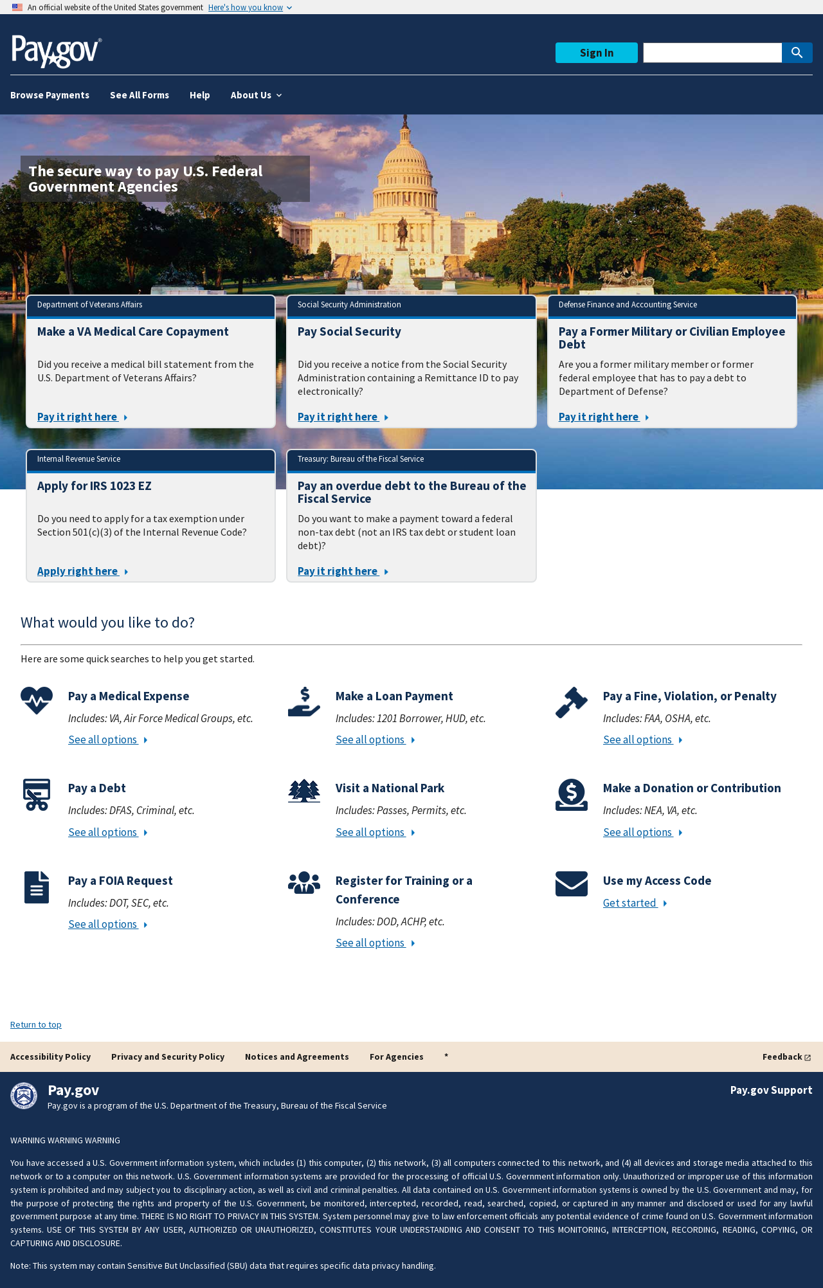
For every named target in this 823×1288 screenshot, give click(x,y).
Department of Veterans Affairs (89, 304)
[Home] (56, 46)
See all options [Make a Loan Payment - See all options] (375, 739)
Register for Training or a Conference (404, 890)
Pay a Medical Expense (129, 695)
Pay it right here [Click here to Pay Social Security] (343, 417)
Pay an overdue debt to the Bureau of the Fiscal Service (412, 492)
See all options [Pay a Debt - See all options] (107, 832)
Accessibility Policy (50, 1056)
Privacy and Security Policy (167, 1056)
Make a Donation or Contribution (692, 787)
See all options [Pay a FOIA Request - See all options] (107, 924)
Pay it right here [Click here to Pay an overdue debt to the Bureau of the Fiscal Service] (343, 571)
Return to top (36, 1024)
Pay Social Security (349, 331)
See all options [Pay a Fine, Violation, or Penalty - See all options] (642, 739)
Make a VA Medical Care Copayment (133, 331)
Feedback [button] (782, 1056)
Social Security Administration (349, 304)
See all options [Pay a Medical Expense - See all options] (107, 739)
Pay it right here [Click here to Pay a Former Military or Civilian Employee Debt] (604, 417)
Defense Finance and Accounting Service (628, 304)
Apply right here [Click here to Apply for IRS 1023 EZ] (82, 571)
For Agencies (397, 1056)
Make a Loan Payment (394, 695)
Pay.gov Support (771, 1090)
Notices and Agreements (297, 1056)
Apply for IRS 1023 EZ (94, 486)
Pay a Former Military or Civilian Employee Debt (672, 337)
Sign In (597, 53)
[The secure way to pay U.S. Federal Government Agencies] (165, 179)
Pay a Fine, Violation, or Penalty (690, 695)
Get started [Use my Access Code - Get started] (635, 903)
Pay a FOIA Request (120, 880)
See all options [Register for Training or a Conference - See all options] (375, 943)
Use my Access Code (657, 880)
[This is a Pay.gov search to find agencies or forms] (712, 52)
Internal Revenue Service (78, 458)
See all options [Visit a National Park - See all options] (375, 832)
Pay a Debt (97, 787)
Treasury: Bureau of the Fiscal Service (361, 458)
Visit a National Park (390, 787)
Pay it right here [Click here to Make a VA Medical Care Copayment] (82, 417)
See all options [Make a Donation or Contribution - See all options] (642, 832)
